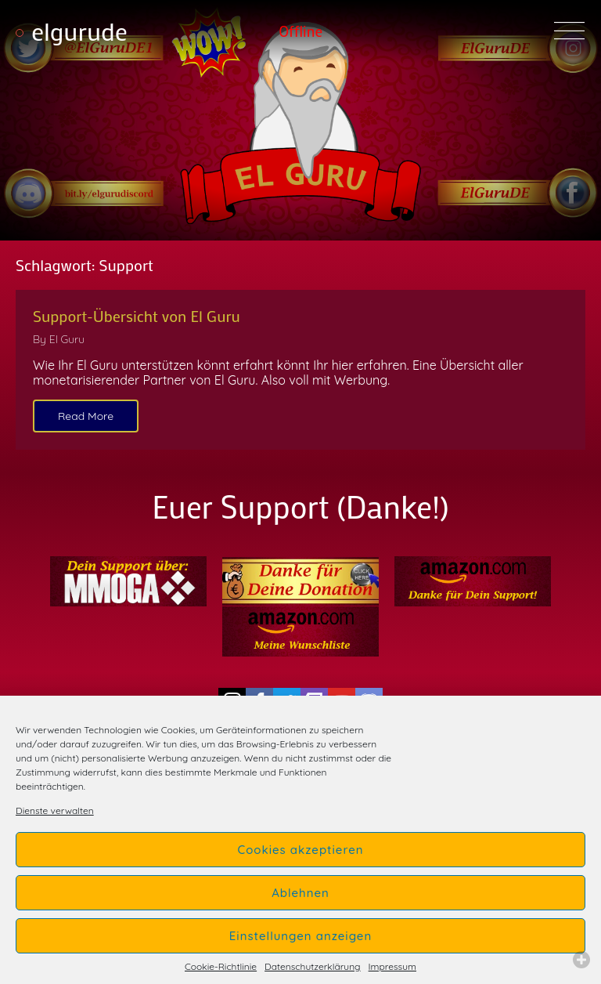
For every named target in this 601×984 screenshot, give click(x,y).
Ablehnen (300, 892)
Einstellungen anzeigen (300, 935)
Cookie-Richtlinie (221, 966)
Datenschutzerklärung (312, 966)
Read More (85, 416)
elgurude (79, 31)
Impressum (392, 966)
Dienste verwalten (55, 810)
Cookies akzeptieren (300, 849)
